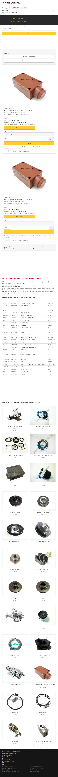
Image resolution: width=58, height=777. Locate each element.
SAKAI (4, 352)
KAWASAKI (5, 332)
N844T (49, 354)
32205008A (13, 303)
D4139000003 (14, 313)
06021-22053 (14, 310)
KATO (4, 330)
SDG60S (50, 305)
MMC (4, 347)
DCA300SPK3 (51, 310)
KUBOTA (5, 340)
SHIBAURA (5, 354)
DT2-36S (50, 359)
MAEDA (5, 344)
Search (29, 33)
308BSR (49, 308)
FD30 (49, 369)
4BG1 (49, 327)
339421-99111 (14, 315)
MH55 (49, 349)
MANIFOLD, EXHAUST (15, 684)
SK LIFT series (51, 303)
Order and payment (7, 755)
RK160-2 (50, 335)
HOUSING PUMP (43, 655)
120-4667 (13, 349)
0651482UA (13, 322)
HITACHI (5, 320)
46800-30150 (14, 344)
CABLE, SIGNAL (15, 655)
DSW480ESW (51, 313)
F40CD (49, 318)
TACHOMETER (42, 627)
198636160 (13, 354)
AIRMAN (5, 305)
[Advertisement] (29, 263)
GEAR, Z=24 (43, 598)
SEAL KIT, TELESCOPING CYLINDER (42, 426)
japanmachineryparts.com (9, 751)
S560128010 (14, 357)
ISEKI (4, 325)
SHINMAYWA (6, 357)
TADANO (5, 364)
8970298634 (14, 327)
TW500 (49, 352)
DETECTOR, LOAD (15, 713)
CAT (4, 308)
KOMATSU (5, 337)
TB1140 (49, 366)
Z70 (49, 332)
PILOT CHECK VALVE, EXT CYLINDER (15, 484)
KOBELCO (5, 335)
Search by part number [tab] (18, 18)
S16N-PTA (50, 347)
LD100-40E (50, 357)
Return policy (5, 756)
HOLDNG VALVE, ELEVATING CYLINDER (42, 741)
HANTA (4, 318)
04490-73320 (14, 347)
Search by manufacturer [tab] (18, 22)
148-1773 (13, 308)
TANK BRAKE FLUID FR (42, 484)
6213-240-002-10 (15, 325)
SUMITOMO (6, 362)
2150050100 (14, 352)
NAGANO (5, 349)
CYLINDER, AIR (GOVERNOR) (15, 426)
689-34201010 (14, 330)
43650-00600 (14, 305)
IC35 (49, 322)
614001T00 (13, 371)
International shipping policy (9, 753)
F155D (49, 374)
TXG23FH (50, 325)
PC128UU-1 (50, 337)
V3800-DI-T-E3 (51, 340)
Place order (19, 128)
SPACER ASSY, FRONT (15, 570)
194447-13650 (14, 374)
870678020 (13, 359)
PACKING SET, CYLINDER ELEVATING (43, 455)
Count (29, 143)
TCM (4, 369)
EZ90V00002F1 (14, 335)
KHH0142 (13, 362)
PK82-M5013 (14, 342)
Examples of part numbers (29, 61)
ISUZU (4, 327)
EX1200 (49, 320)
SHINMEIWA (6, 359)
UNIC (4, 371)
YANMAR (5, 374)
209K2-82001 (14, 369)
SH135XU (50, 362)
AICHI (4, 303)
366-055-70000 (14, 364)
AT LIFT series (51, 364)
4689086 (13, 320)
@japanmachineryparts (11, 12)
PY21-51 (50, 342)
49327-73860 (14, 332)
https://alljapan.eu (34, 773)
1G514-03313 (14, 340)
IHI (3, 322)
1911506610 (14, 366)
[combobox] (19, 8)
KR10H (49, 330)
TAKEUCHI (5, 366)
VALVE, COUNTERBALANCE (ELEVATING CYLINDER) (43, 684)
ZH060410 (13, 318)
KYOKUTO (5, 342)
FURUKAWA (5, 315)
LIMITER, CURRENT (43, 570)
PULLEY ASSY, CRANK (15, 512)
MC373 (49, 344)
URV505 (50, 371)
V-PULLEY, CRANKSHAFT (43, 512)
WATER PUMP (15, 627)
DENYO (4, 313)
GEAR (15, 598)
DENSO (4, 310)
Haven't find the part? (29, 56)
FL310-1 (50, 315)
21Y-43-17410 (14, 337)
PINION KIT (15, 741)
